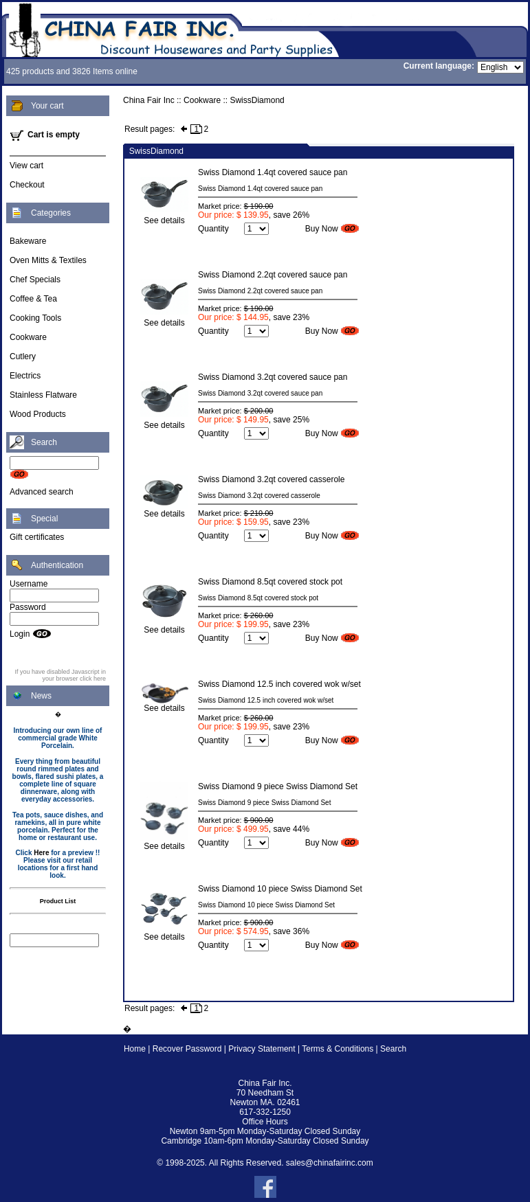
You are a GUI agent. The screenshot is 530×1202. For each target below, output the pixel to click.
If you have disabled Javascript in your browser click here (60, 675)
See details (164, 216)
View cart (26, 165)
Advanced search (42, 492)
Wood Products (38, 414)
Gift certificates (37, 537)
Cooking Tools (35, 318)
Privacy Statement (261, 1049)
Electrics (25, 376)
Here (41, 853)
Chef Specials (35, 279)
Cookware (28, 337)
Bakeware (28, 241)
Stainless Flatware (43, 395)
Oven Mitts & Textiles (48, 260)
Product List (58, 901)
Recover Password (187, 1049)
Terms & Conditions (337, 1049)
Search (393, 1049)
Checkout (27, 185)
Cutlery (23, 356)
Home (135, 1049)
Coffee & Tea (33, 299)
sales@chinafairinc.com (329, 1163)
